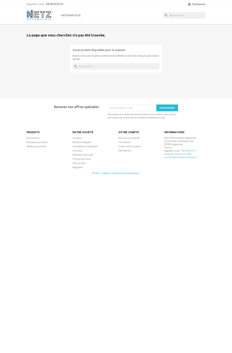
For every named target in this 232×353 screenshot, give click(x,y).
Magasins (77, 167)
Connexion (124, 142)
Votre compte (128, 132)
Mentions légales (81, 142)
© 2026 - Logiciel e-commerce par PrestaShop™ (116, 173)
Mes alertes (124, 150)
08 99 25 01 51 (54, 4)
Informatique (71, 15)
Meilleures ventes (36, 146)
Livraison (77, 137)
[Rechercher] (184, 15)
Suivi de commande (129, 137)
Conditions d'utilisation (85, 146)
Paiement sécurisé (82, 154)
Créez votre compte (129, 146)
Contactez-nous (81, 158)
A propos (77, 150)
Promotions (33, 137)
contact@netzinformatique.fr (180, 157)
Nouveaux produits (37, 142)
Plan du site (78, 163)
